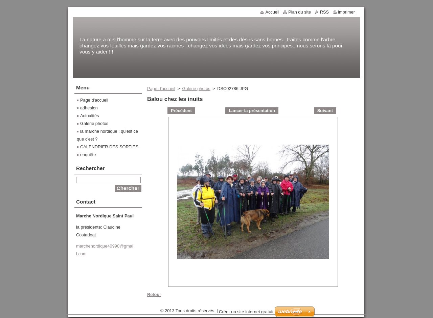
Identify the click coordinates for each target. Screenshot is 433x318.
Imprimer (346, 12)
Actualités (89, 115)
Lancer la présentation (252, 110)
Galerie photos (196, 88)
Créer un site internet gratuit (246, 313)
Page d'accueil (161, 88)
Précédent (181, 110)
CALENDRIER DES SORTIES (109, 146)
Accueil (272, 12)
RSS (324, 12)
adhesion (89, 107)
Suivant (325, 110)
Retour (154, 294)
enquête (88, 154)
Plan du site (299, 12)
